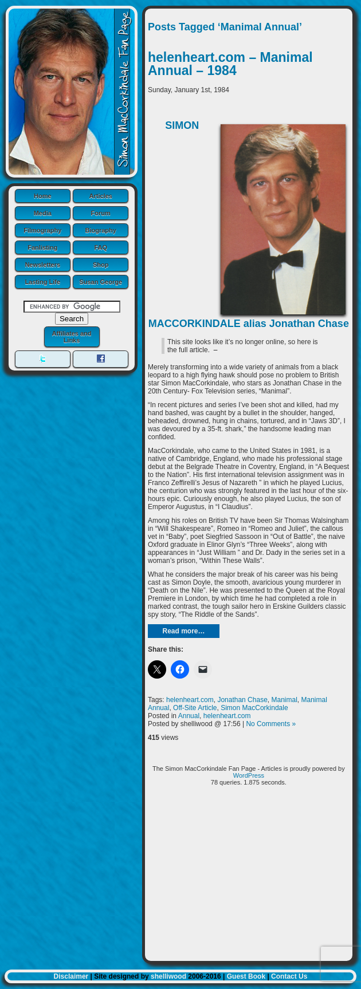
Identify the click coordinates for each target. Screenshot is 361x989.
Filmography (42, 230)
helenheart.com (190, 700)
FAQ (100, 247)
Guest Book (246, 976)
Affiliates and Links (71, 337)
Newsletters (42, 264)
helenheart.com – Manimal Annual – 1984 (230, 64)
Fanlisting (42, 247)
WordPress (248, 775)
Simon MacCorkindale (254, 708)
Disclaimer (71, 976)
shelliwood (168, 976)
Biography (100, 230)
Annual (188, 716)
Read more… (183, 631)
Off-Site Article (195, 708)
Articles (100, 195)
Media (43, 213)
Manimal (284, 700)
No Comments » (271, 724)
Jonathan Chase (242, 700)
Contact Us (289, 976)
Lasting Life (42, 281)
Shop (101, 264)
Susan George (100, 281)
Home (43, 195)
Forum (101, 213)
